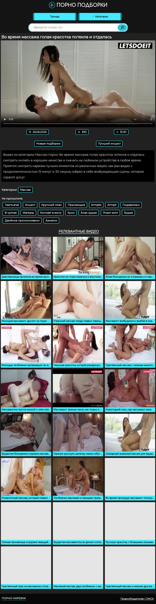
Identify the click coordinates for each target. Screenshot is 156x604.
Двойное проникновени (22, 220)
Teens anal (12, 205)
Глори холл (110, 212)
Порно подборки (78, 5)
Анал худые (89, 212)
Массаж (25, 189)
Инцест (30, 205)
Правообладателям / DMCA (137, 598)
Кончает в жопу (50, 212)
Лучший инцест (109, 143)
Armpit (111, 205)
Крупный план (51, 205)
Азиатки (51, 220)
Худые (128, 212)
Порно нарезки (14, 598)
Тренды (54, 16)
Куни (71, 212)
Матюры (28, 212)
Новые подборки (48, 143)
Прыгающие (76, 205)
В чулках (11, 212)
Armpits (96, 205)
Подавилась (131, 205)
